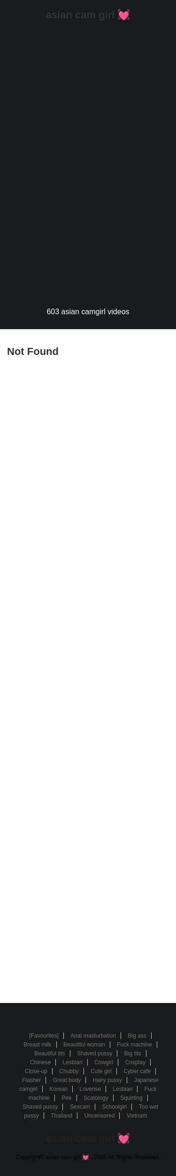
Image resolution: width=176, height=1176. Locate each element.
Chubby (68, 1071)
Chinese (40, 1062)
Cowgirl (103, 1062)
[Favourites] (44, 1035)
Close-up (36, 1071)
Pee (66, 1098)
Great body (67, 1080)
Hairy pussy (107, 1080)
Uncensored (99, 1115)
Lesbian (73, 1062)
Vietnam (137, 1115)
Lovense (89, 1089)
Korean (58, 1089)
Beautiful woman (84, 1044)
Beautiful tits (49, 1053)
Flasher (31, 1080)
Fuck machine (134, 1044)
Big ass (137, 1035)
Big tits (132, 1053)
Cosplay (135, 1062)
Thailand (61, 1115)
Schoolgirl (114, 1107)
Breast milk (37, 1044)
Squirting (131, 1098)
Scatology (96, 1098)
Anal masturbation (93, 1035)
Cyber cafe (137, 1071)
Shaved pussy (94, 1053)
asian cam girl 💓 (88, 15)
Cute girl (101, 1071)
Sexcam (80, 1107)
